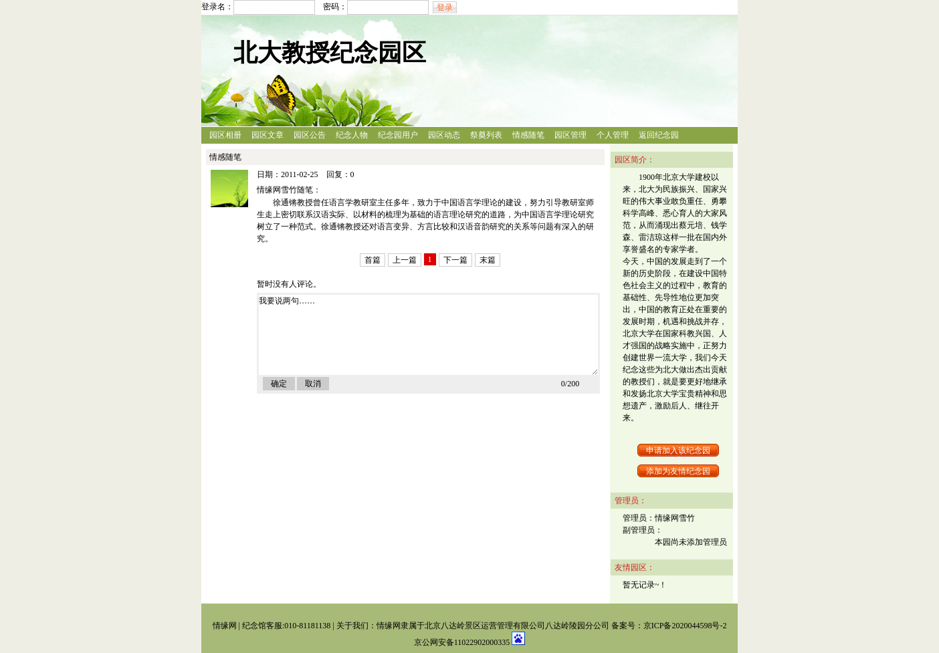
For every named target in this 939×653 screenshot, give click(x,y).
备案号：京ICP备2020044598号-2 (669, 625)
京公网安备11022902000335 (463, 642)
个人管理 (613, 135)
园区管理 (570, 135)
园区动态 (444, 135)
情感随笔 (528, 135)
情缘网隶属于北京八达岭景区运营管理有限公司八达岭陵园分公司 (493, 625)
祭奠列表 (486, 135)
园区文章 (267, 135)
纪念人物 (352, 135)
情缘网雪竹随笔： (289, 189)
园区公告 (310, 135)
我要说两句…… (428, 335)
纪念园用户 (398, 135)
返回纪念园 (659, 135)
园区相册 (225, 135)
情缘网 (225, 625)
